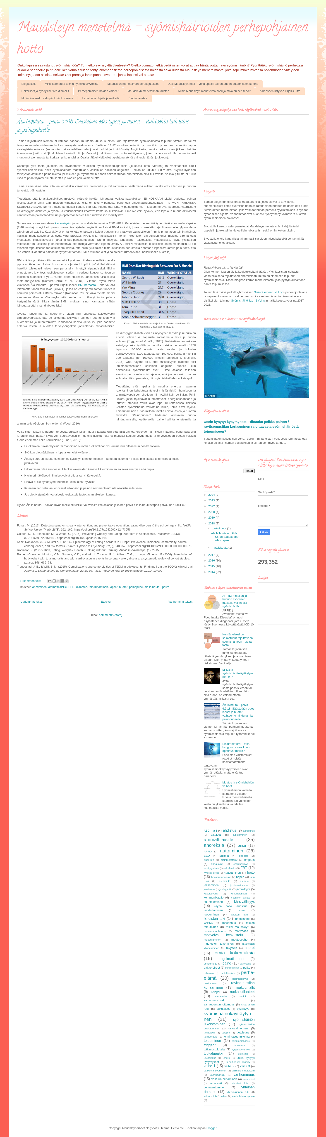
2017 (212, 555)
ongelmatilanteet (231, 959)
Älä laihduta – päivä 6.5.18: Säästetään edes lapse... (225, 537)
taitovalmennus (238, 1028)
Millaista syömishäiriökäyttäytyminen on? (237, 673)
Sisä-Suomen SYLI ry (268, 292)
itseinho (244, 881)
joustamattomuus (239, 885)
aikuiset (216, 834)
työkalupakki (213, 1053)
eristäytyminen (211, 868)
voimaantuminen (214, 1087)
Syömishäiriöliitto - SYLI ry (248, 300)
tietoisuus (243, 1032)
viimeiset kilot (240, 1083)
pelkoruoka (209, 973)
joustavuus (209, 889)
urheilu (226, 1058)
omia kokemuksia (235, 952)
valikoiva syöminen (215, 1070)
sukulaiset (223, 1008)
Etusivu (106, 601)
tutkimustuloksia (214, 1049)
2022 (212, 506)
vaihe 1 (210, 1066)
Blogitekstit (29, 83)
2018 (212, 523)
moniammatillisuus (214, 930)
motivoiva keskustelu (223, 935)
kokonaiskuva (239, 893)
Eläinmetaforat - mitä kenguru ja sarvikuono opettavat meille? (236, 747)
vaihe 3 (245, 1066)
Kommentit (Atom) (110, 615)
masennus (229, 923)
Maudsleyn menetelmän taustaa (148, 91)
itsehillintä (224, 881)
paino (227, 963)
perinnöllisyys (240, 978)
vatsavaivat (249, 1079)
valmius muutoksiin (243, 1070)
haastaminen (232, 872)
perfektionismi (228, 973)
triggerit (210, 1045)
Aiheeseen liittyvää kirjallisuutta (280, 91)
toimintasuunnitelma (236, 1036)
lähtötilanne (242, 918)
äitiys (224, 1096)
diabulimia (209, 860)
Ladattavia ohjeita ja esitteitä (101, 98)
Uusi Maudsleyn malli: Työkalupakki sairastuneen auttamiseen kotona (213, 83)
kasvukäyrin (63, 223)
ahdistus (229, 830)
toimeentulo (210, 1036)
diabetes (81, 587)
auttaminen (231, 850)
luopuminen (211, 914)
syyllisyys (243, 1008)
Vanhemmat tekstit (180, 601)
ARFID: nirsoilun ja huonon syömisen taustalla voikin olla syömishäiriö (234, 601)
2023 (212, 500)
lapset (113, 587)
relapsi (215, 992)
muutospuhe (239, 939)
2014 (212, 572)
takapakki (209, 1032)
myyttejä (231, 948)
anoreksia (214, 845)
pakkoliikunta (232, 968)
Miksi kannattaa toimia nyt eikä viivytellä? (71, 83)
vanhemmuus (244, 1074)
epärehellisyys (240, 864)
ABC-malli (210, 830)
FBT (244, 868)
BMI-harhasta (87, 285)
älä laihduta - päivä (156, 587)
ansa (242, 845)
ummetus (243, 1054)
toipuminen (212, 1041)
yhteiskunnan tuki (238, 1091)
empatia (249, 859)
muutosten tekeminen (219, 943)
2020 (212, 512)
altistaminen (240, 834)
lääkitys (208, 922)
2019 (212, 517)
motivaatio (241, 931)
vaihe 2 (229, 1066)
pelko (246, 967)
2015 (212, 566)
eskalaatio (229, 868)
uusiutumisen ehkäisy (238, 1062)
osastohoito (210, 963)
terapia (226, 1032)
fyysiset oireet (211, 873)
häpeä (240, 877)
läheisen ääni (239, 914)
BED (71, 587)
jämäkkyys (243, 889)
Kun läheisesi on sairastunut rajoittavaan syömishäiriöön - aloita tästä (237, 640)
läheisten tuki (214, 918)
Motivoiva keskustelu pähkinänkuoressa (47, 98)
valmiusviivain (217, 1075)
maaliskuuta (220, 547)
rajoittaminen (210, 983)
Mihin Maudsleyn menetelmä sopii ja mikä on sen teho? (214, 91)
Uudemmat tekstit (31, 601)
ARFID (208, 851)
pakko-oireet (212, 967)
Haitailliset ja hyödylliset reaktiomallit (45, 91)
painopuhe (136, 587)
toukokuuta (219, 528)
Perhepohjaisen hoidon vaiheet (98, 91)
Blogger (211, 1128)
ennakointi (217, 863)
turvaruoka (239, 1045)
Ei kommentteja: (31, 581)
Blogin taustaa (138, 98)
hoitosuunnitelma (221, 876)
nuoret (123, 587)
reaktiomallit (245, 987)
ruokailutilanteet (242, 992)
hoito (251, 872)
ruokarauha (221, 996)
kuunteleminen (213, 901)
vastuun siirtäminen (224, 1079)
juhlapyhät (225, 889)
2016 (212, 560)
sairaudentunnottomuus (219, 1004)
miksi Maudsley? (237, 927)
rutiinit (243, 996)
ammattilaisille (57, 587)
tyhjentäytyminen (241, 1049)
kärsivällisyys (244, 901)
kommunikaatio (213, 897)
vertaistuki (216, 1083)
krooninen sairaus (240, 897)
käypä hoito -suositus (230, 906)
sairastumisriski (214, 1000)
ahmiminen (39, 587)
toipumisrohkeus (241, 1041)
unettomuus (210, 1058)
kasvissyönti (211, 893)
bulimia (224, 855)
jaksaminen (211, 885)
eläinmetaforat (229, 859)
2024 (212, 494)
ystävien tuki (210, 1096)
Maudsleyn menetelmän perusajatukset (132, 83)
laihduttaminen (98, 587)
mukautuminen (212, 939)
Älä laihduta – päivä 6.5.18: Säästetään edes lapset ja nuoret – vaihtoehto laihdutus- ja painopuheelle (238, 712)
